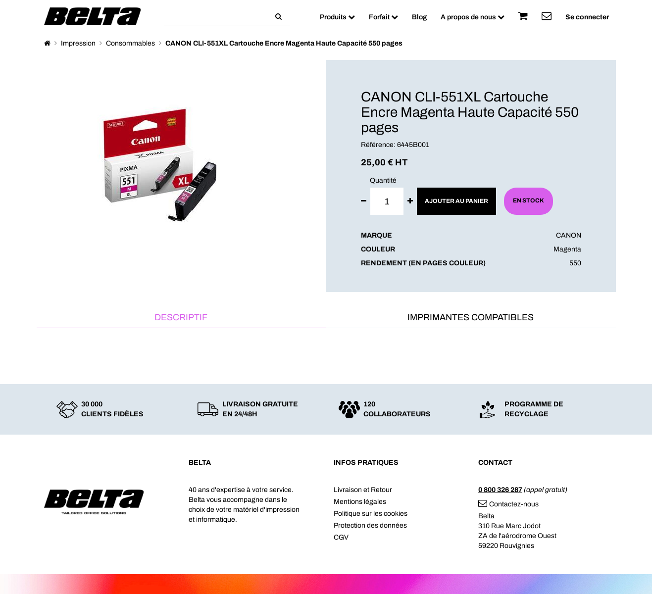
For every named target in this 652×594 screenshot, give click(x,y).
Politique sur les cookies (370, 513)
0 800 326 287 (500, 490)
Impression (78, 43)
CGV (341, 537)
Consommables (130, 43)
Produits (337, 17)
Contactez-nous (508, 504)
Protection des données (370, 525)
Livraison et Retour (363, 490)
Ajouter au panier (456, 201)
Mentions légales (360, 501)
